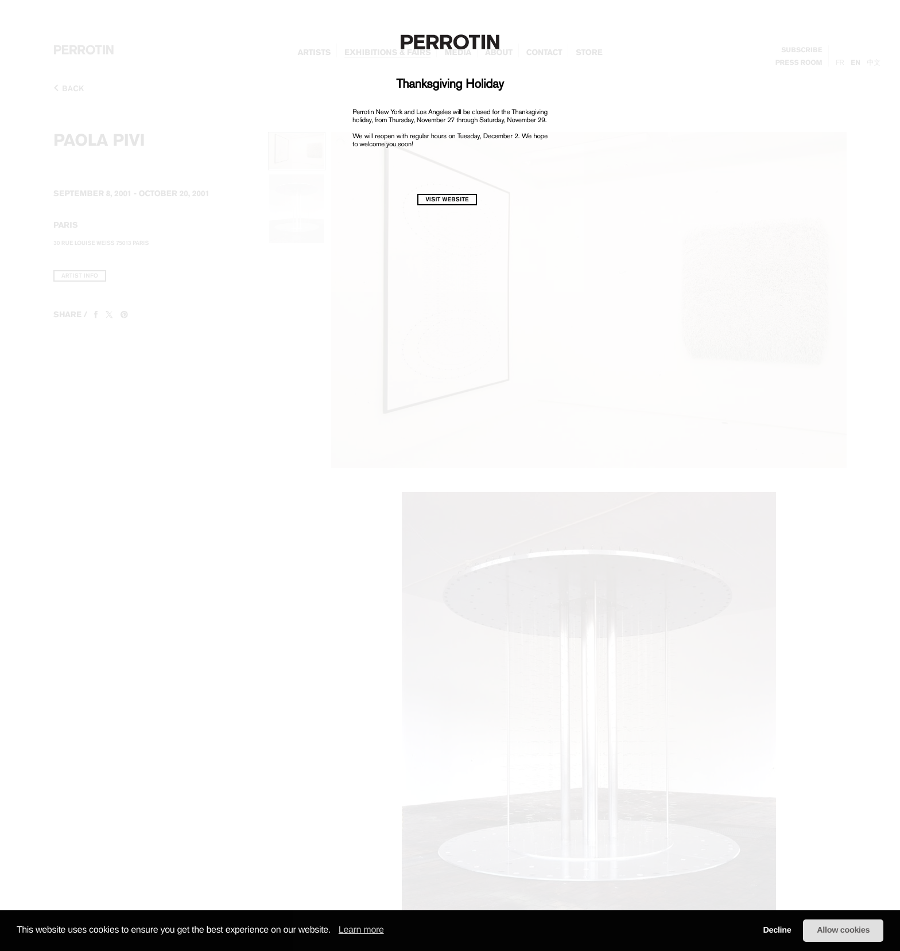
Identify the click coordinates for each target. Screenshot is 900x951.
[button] (334, 931)
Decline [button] (777, 930)
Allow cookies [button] (843, 930)
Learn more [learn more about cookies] (361, 930)
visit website (446, 199)
